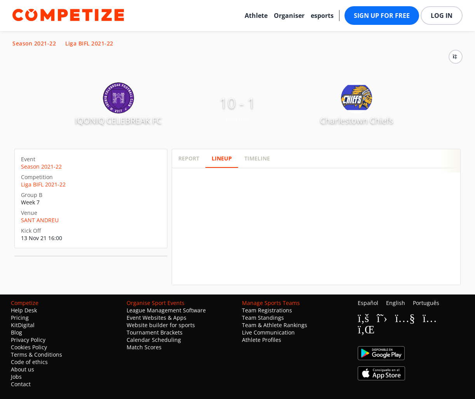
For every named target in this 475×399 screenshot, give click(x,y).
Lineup (222, 158)
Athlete (256, 15)
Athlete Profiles (261, 339)
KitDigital (23, 325)
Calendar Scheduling (154, 339)
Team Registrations (267, 310)
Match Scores (144, 347)
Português (426, 303)
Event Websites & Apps (156, 317)
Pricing (20, 317)
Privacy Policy (28, 339)
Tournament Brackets (155, 332)
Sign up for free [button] (382, 15)
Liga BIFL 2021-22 (89, 43)
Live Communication (268, 332)
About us (22, 369)
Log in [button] (441, 15)
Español (368, 303)
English (395, 303)
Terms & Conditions (36, 354)
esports (322, 15)
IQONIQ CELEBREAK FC (118, 120)
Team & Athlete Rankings (274, 325)
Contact (21, 384)
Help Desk (24, 310)
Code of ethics (29, 362)
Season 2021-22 (34, 43)
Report (188, 158)
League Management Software (166, 310)
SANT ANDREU (40, 220)
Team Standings (263, 317)
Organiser (289, 15)
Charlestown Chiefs (356, 120)
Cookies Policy (29, 347)
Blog (16, 332)
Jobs (16, 376)
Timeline (257, 158)
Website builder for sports (161, 325)
